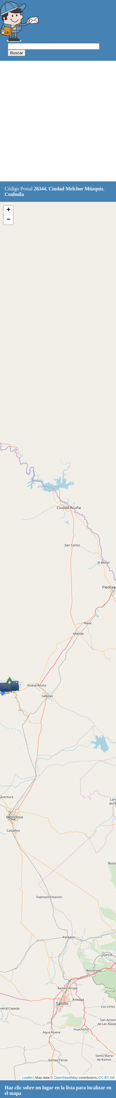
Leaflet (27, 1077)
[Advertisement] (58, 121)
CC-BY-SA (106, 1077)
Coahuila (14, 194)
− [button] (8, 219)
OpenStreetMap (66, 1077)
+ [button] (8, 210)
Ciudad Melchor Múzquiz (76, 188)
